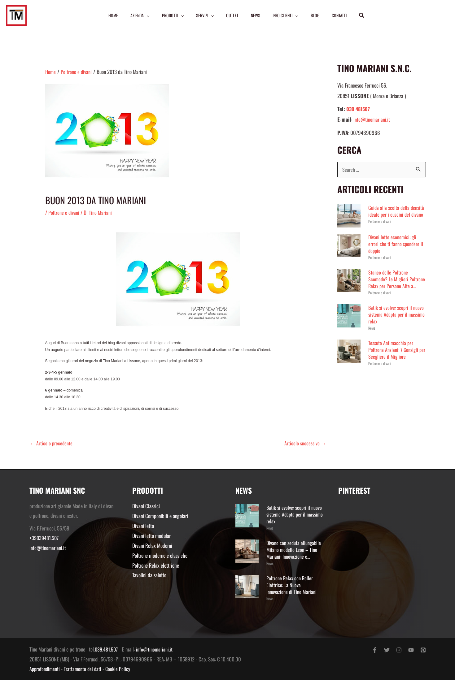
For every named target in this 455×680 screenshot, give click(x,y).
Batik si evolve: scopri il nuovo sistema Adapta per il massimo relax (396, 321)
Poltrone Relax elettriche (155, 565)
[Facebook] (375, 650)
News (371, 335)
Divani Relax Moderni (152, 545)
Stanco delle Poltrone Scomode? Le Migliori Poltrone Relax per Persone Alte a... (393, 283)
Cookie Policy (120, 669)
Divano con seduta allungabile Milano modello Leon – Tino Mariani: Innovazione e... (294, 549)
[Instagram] (399, 650)
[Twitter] (387, 650)
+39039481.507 (44, 538)
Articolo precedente (51, 443)
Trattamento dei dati (84, 669)
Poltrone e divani (64, 212)
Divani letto (143, 525)
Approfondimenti (45, 669)
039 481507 (358, 109)
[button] (364, 15)
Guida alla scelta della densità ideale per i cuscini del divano (396, 211)
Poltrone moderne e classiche (159, 555)
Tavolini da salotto (149, 574)
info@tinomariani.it (371, 119)
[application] (144, 15)
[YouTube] (411, 650)
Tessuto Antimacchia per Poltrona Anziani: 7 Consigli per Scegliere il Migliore (393, 356)
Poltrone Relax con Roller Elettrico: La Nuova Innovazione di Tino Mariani (291, 585)
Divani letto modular (151, 535)
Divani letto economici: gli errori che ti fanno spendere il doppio (396, 244)
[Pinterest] (423, 650)
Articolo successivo (305, 443)
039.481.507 (107, 649)
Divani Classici (146, 506)
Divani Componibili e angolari (160, 516)
